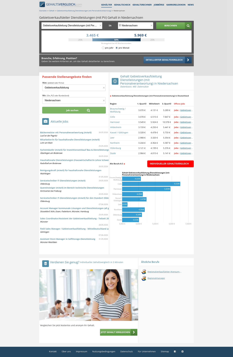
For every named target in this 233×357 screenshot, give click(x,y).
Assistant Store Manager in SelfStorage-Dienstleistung (67, 239)
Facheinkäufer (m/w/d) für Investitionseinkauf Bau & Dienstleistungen (75, 149)
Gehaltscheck (122, 4)
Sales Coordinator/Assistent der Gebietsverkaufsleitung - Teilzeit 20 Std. (76, 218)
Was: (53, 82)
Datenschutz (126, 351)
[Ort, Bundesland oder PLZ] (135, 25)
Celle (112, 116)
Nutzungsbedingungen (103, 351)
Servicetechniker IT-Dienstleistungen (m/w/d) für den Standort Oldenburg (77, 198)
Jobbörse (159, 4)
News (191, 4)
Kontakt (53, 351)
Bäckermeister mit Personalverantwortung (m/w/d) (66, 132)
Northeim (115, 142)
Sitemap (165, 351)
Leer (112, 137)
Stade (113, 153)
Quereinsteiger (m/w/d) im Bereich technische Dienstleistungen (72, 187)
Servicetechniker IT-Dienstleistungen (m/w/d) (62, 180)
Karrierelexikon (175, 4)
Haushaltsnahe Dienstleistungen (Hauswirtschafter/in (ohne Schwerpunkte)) (78, 160)
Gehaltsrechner (142, 4)
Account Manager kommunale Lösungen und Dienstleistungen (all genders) (78, 208)
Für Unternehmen (147, 351)
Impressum (81, 351)
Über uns (66, 351)
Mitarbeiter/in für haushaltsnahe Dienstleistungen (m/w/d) (70, 139)
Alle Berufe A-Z (116, 163)
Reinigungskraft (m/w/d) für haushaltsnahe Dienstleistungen (70, 170)
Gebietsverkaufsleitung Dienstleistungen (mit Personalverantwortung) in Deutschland (150, 95)
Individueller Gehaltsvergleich (169, 163)
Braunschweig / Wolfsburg (118, 110)
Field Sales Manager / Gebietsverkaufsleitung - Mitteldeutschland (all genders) (79, 228)
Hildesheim (115, 127)
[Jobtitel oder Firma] (74, 87)
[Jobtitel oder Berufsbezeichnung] (71, 25)
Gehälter (106, 4)
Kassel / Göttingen (119, 132)
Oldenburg (115, 148)
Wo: (55, 95)
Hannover (115, 122)
